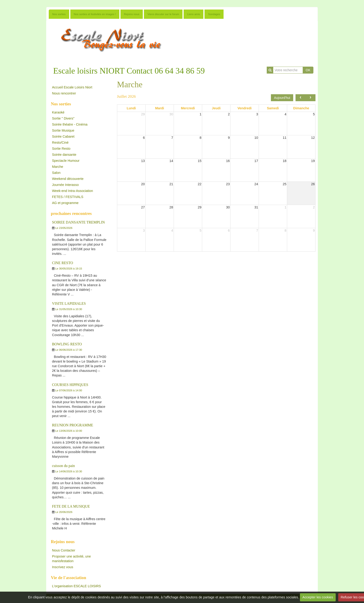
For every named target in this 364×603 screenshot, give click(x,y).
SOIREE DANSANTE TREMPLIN (78, 222)
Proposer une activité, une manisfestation (71, 558)
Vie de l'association (68, 577)
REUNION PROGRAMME (72, 425)
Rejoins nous (132, 14)
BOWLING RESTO (67, 344)
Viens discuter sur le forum (163, 14)
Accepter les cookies (317, 597)
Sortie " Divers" (63, 118)
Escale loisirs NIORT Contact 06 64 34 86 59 (129, 70)
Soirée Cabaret (63, 136)
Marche (57, 167)
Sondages (214, 14)
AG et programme (65, 203)
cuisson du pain (63, 466)
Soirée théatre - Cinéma (70, 124)
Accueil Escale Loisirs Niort (72, 87)
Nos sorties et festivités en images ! (95, 14)
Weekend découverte (68, 179)
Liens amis (193, 14)
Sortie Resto (61, 148)
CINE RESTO (62, 263)
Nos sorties (59, 14)
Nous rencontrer (64, 93)
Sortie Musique (63, 130)
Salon (56, 173)
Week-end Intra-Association (72, 191)
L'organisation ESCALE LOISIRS (76, 586)
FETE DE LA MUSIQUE (71, 506)
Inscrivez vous (62, 567)
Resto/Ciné (60, 142)
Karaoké (58, 112)
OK (308, 70)
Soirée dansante (64, 154)
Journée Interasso (65, 185)
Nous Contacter (63, 550)
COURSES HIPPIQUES (70, 385)
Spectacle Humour (65, 160)
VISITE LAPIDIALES (69, 303)
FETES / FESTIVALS (67, 197)
